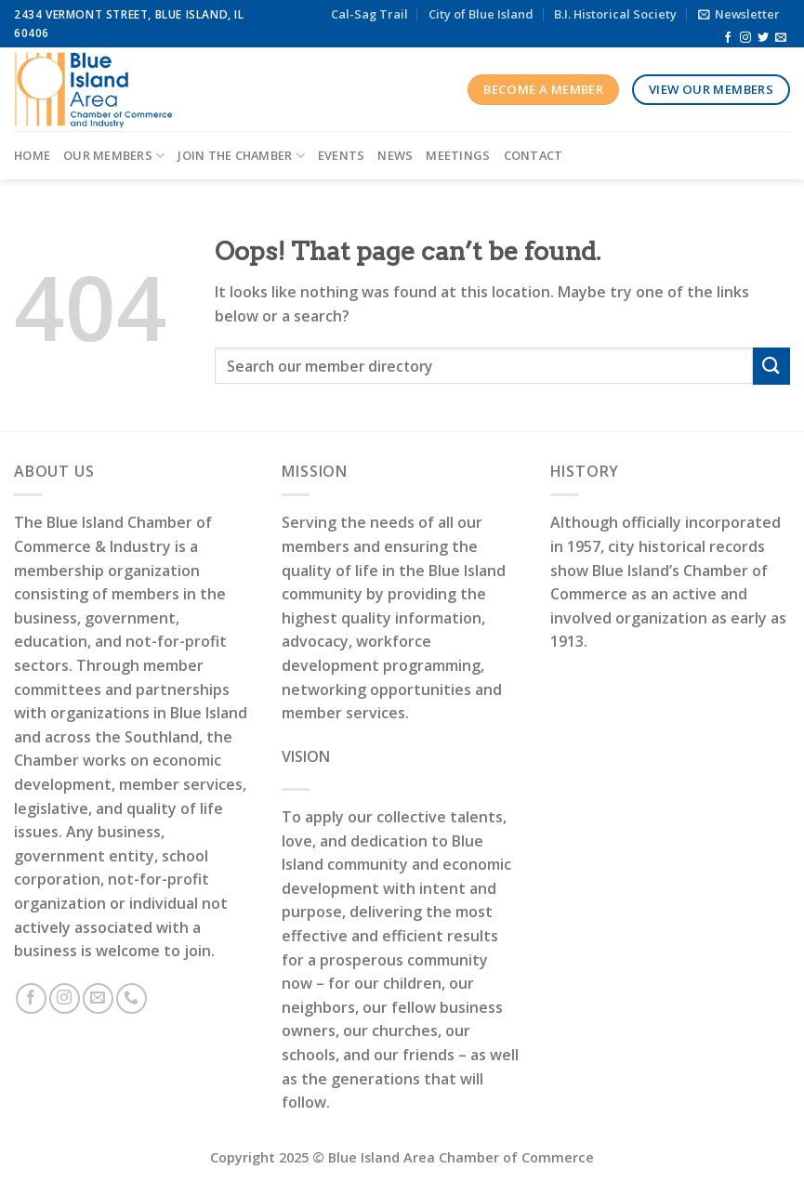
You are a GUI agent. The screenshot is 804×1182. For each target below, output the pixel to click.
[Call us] (131, 998)
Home (32, 155)
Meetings (458, 155)
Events (341, 155)
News (395, 155)
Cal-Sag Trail (369, 14)
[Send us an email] (780, 38)
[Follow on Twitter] (763, 38)
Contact (533, 155)
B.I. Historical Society (615, 14)
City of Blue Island (481, 14)
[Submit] (771, 366)
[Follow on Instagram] (745, 38)
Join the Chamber (241, 155)
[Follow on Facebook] (727, 38)
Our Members (114, 155)
